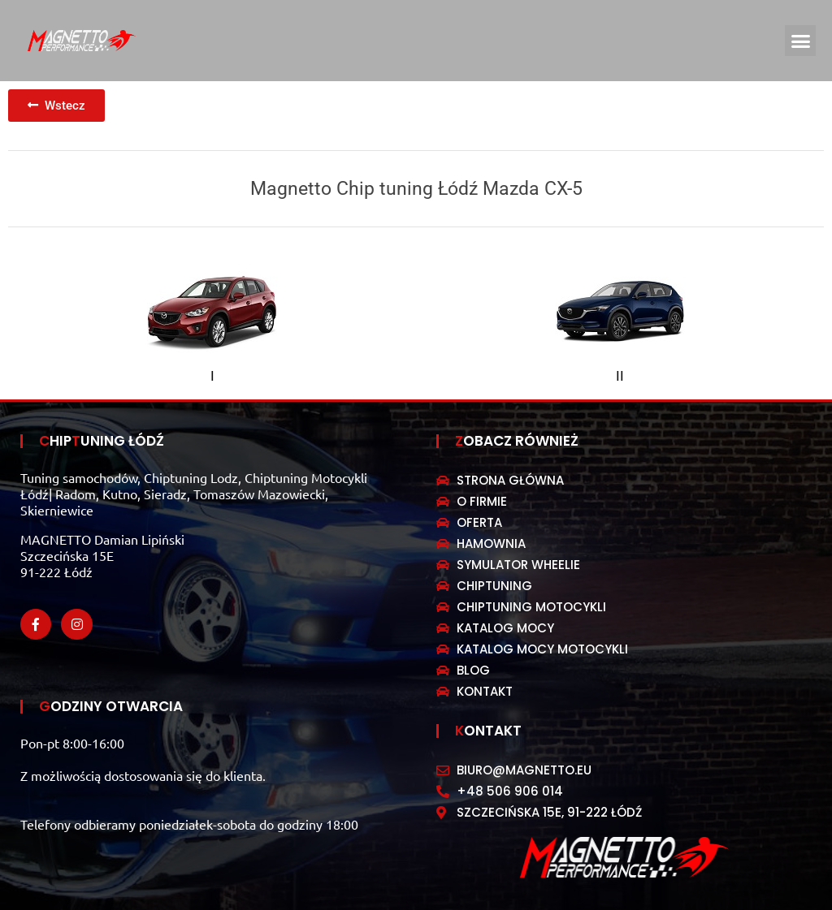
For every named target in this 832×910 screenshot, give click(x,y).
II (620, 376)
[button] (800, 40)
